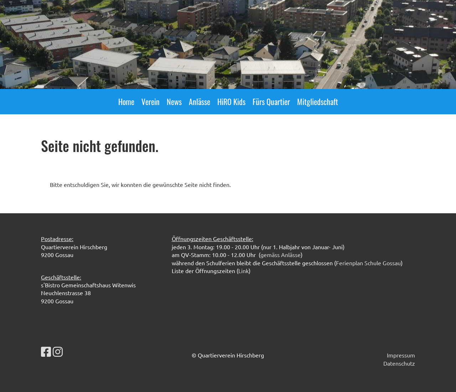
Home (126, 101)
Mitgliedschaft (317, 101)
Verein (150, 101)
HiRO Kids (231, 101)
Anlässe (199, 101)
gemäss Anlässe (280, 254)
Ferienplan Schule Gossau (368, 262)
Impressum (401, 355)
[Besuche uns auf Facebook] (46, 352)
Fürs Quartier (271, 101)
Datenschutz (399, 363)
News (174, 101)
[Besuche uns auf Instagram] (58, 352)
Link (243, 270)
